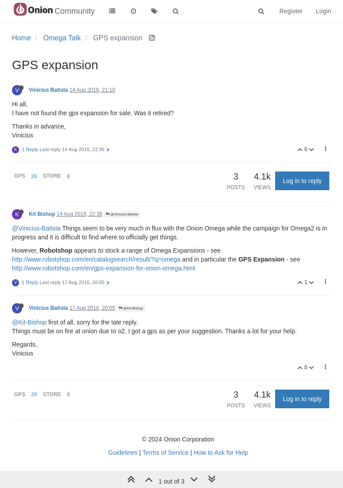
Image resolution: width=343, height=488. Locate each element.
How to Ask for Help (221, 452)
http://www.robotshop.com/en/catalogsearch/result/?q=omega (96, 259)
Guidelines (122, 452)
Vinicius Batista (48, 90)
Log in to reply (302, 180)
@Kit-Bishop (29, 322)
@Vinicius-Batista (36, 228)
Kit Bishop (42, 214)
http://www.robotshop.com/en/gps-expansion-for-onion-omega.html (103, 268)
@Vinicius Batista (122, 214)
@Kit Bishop (131, 308)
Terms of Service (165, 452)
